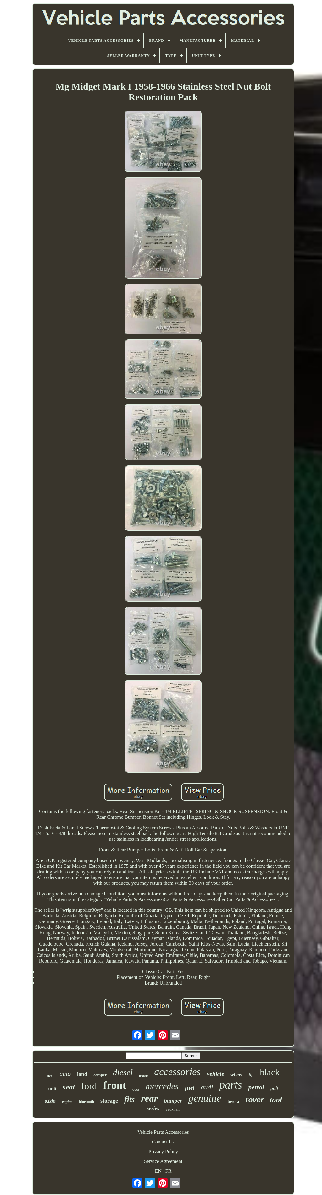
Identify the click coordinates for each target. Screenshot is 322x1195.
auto (65, 1073)
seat (69, 1087)
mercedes (162, 1086)
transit (143, 1076)
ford (89, 1086)
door (135, 1089)
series (153, 1108)
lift (251, 1075)
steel (50, 1076)
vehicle (215, 1074)
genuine (204, 1098)
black (270, 1072)
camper (100, 1075)
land (82, 1074)
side (50, 1101)
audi (207, 1087)
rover (255, 1100)
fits (129, 1099)
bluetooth (86, 1102)
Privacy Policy (163, 1151)
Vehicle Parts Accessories (163, 1132)
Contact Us (163, 1141)
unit (52, 1088)
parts (230, 1085)
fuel (190, 1087)
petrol (256, 1087)
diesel (123, 1072)
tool (276, 1099)
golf (274, 1088)
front (114, 1085)
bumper (173, 1101)
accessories (177, 1071)
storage (109, 1101)
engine (67, 1102)
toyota (233, 1101)
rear (149, 1098)
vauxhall (172, 1109)
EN (158, 1171)
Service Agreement (163, 1161)
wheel (236, 1074)
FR (168, 1171)
